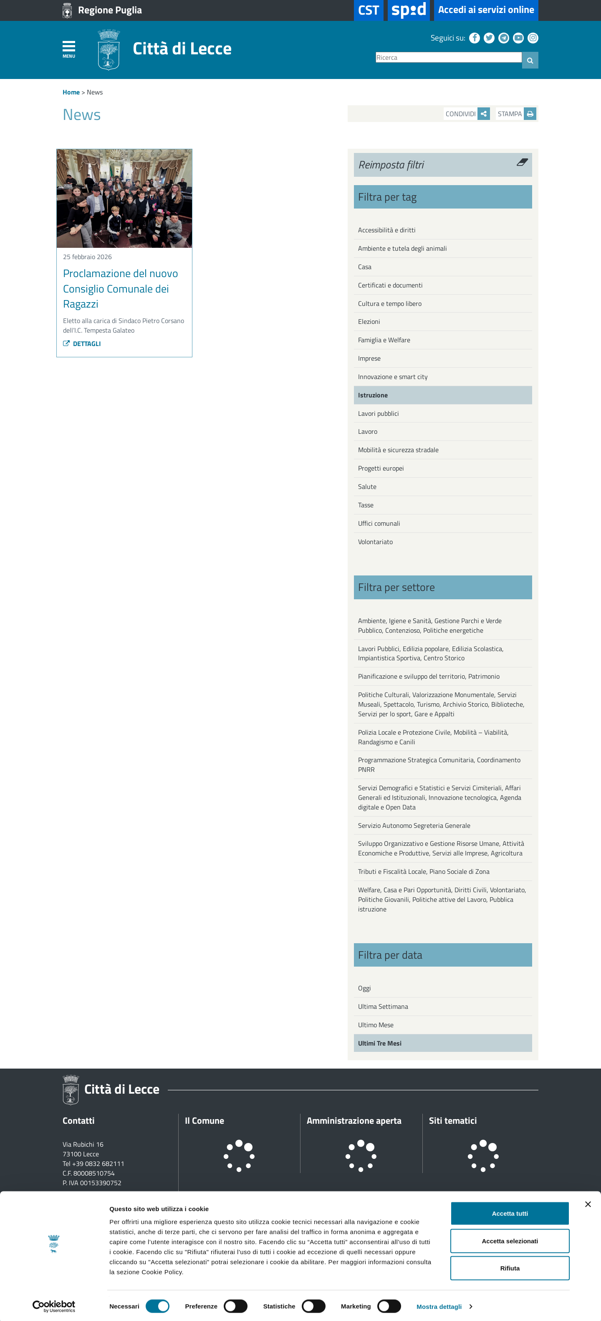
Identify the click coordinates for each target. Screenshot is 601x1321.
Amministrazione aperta (354, 1120)
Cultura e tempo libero (390, 303)
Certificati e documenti (390, 285)
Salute (367, 486)
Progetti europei (381, 468)
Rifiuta (510, 1266)
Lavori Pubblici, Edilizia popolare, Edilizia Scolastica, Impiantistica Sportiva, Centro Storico (431, 653)
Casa (364, 267)
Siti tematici (453, 1120)
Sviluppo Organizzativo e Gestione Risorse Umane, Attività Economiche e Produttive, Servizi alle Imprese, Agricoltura (441, 848)
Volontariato (375, 542)
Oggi (364, 988)
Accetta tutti (510, 1211)
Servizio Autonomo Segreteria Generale (414, 825)
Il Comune (204, 1120)
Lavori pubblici (378, 413)
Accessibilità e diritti (387, 230)
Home (71, 92)
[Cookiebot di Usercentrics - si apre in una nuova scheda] (54, 1304)
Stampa (517, 113)
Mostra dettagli (439, 1304)
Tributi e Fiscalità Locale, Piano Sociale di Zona (424, 871)
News (95, 92)
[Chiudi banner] (588, 1202)
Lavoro (367, 431)
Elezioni (369, 321)
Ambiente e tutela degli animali (402, 248)
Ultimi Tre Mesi (380, 1043)
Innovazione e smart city (393, 377)
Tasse (366, 505)
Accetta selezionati (510, 1238)
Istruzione (373, 395)
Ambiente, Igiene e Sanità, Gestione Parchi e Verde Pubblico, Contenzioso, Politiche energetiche (430, 625)
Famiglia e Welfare (384, 340)
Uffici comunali (379, 523)
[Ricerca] (449, 57)
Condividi (468, 114)
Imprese (369, 358)
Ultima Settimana (383, 1006)
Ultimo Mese (376, 1025)
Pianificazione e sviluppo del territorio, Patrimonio (429, 676)
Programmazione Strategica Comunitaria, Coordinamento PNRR (439, 764)
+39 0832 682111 (98, 1163)
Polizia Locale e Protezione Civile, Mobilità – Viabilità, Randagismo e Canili (433, 737)
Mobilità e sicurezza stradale (398, 450)
